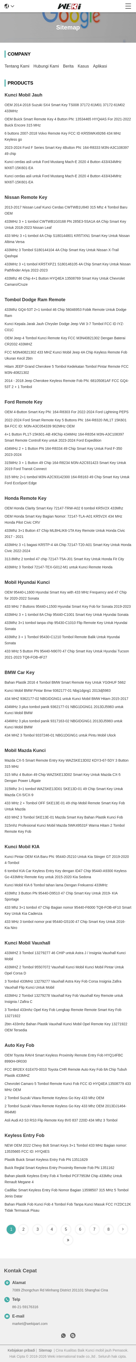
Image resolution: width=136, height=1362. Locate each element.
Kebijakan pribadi (21, 1350)
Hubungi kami (46, 66)
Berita (68, 66)
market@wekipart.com (29, 1324)
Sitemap (45, 1350)
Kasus (83, 66)
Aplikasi (100, 66)
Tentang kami (17, 66)
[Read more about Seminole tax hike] (122, 1229)
